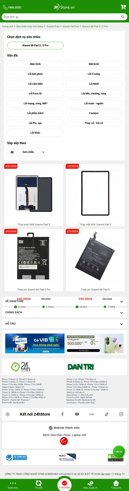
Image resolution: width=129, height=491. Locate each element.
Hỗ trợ (64, 324)
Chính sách (64, 313)
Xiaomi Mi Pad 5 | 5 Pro (35, 45)
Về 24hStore (64, 302)
